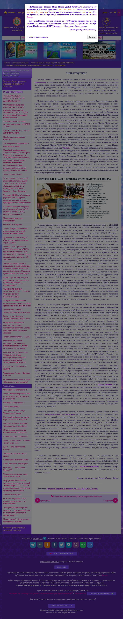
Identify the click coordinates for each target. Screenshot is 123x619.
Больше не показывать (37, 37)
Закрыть (92, 37)
